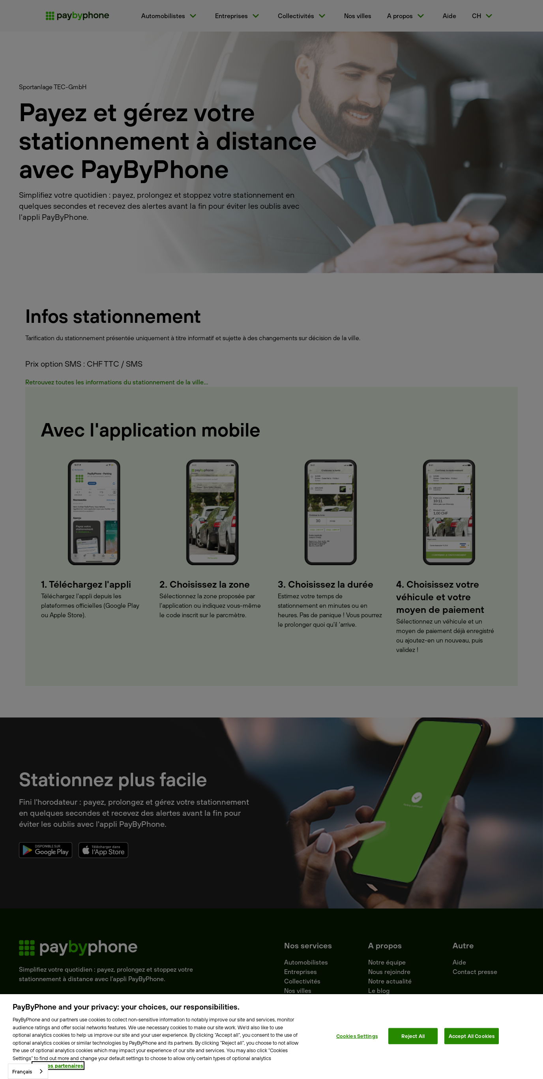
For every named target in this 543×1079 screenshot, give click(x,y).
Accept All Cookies (471, 1035)
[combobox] (28, 1071)
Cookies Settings (357, 1035)
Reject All (413, 1035)
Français (22, 1071)
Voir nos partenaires (58, 1065)
